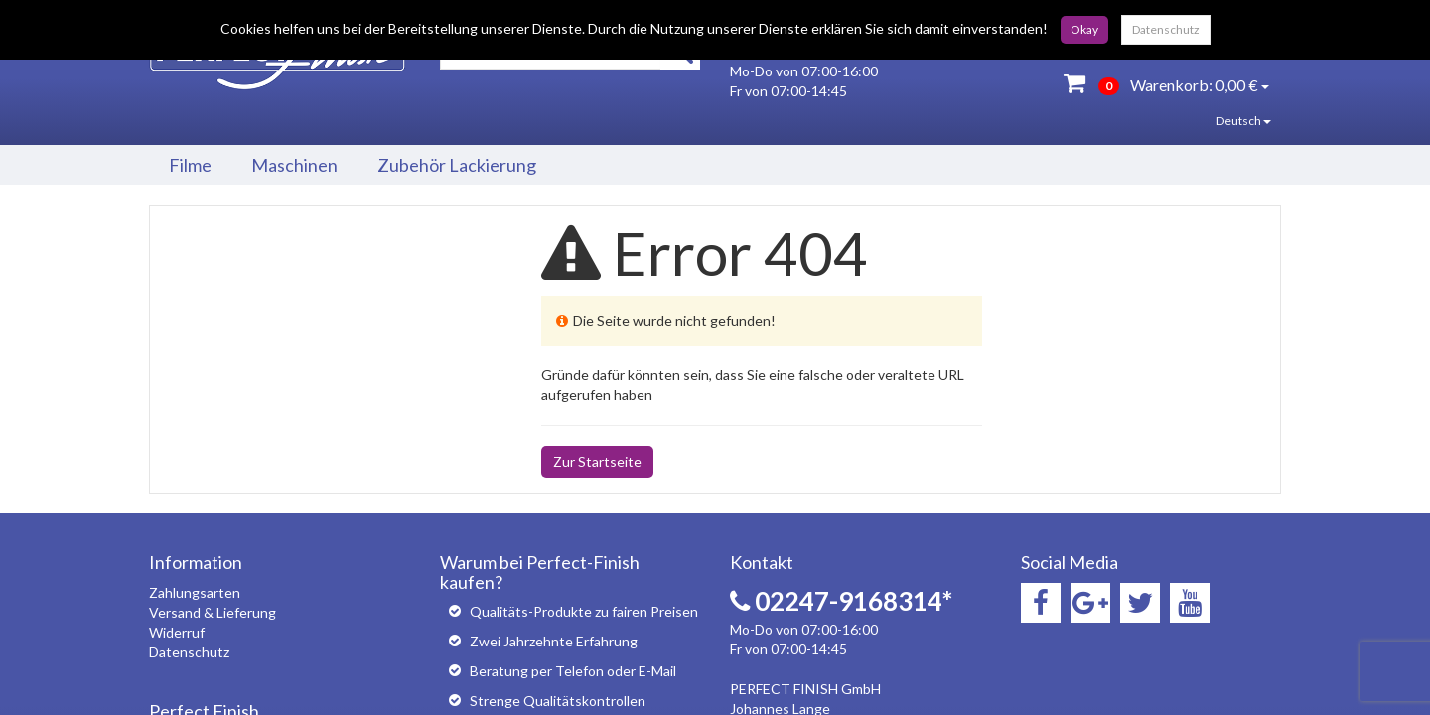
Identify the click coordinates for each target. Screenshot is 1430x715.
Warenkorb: (1166, 83)
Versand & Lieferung (212, 612)
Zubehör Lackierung (456, 165)
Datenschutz (1166, 29)
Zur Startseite (597, 461)
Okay (1084, 29)
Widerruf (177, 632)
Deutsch (1229, 120)
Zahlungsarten (194, 592)
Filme (190, 165)
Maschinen (294, 165)
